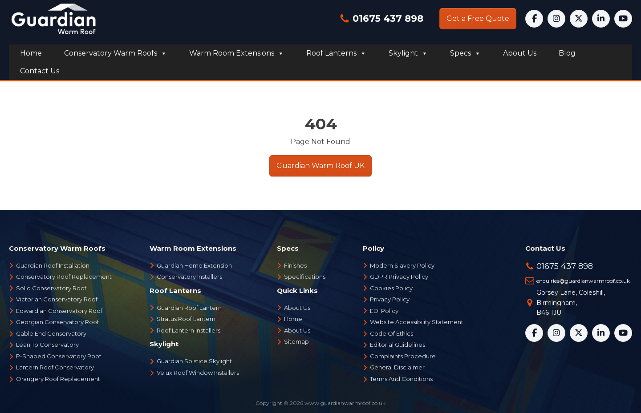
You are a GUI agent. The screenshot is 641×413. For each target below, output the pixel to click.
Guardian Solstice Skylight (194, 361)
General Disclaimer (397, 367)
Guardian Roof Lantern (189, 307)
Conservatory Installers (189, 276)
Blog (567, 53)
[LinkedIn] (601, 19)
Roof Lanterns (336, 53)
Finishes (295, 265)
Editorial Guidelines (397, 344)
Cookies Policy (391, 288)
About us (519, 53)
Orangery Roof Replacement (58, 378)
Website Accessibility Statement (416, 321)
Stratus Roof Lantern (186, 318)
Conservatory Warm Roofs (115, 53)
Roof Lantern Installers (188, 330)
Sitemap (296, 341)
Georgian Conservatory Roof (57, 321)
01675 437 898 (386, 18)
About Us (297, 307)
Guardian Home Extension (194, 265)
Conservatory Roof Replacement (64, 276)
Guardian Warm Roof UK (320, 165)
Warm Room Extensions (236, 53)
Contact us (39, 71)
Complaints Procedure (403, 356)
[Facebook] (534, 19)
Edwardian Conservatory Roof (59, 310)
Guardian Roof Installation (52, 265)
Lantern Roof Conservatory (55, 367)
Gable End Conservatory (51, 333)
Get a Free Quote (477, 18)
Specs (465, 53)
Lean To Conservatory (47, 344)
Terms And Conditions (401, 378)
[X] (579, 19)
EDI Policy (384, 310)
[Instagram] (556, 19)
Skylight (408, 53)
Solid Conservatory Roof (51, 288)
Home (31, 53)
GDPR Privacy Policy (399, 276)
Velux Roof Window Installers (198, 372)
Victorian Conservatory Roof (56, 299)
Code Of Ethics (391, 333)
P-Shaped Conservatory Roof (58, 356)
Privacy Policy (390, 299)
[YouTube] (623, 19)
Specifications (304, 276)
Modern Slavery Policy (402, 265)
